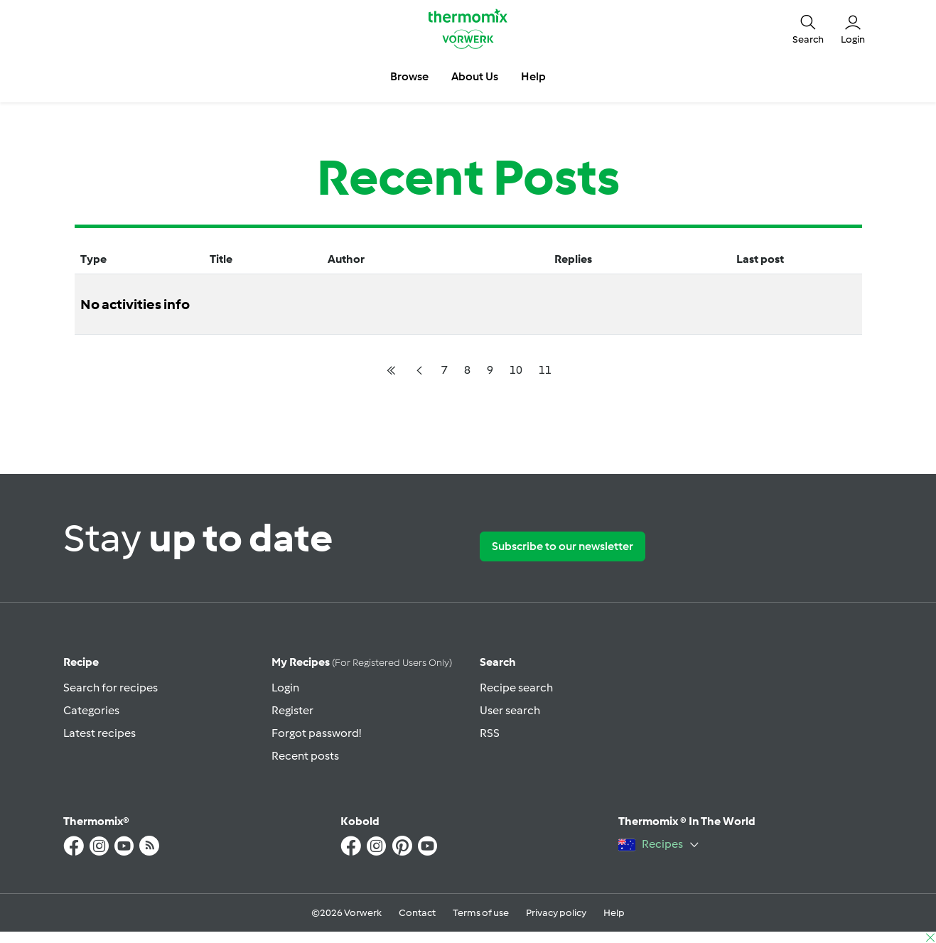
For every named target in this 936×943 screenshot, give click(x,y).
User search (510, 710)
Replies (573, 259)
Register (292, 710)
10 (516, 370)
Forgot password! (316, 733)
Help (614, 913)
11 (545, 370)
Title (221, 259)
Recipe (81, 662)
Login (285, 687)
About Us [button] (474, 76)
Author (346, 259)
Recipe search (516, 687)
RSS (490, 733)
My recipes (361, 662)
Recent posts (305, 756)
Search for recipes (110, 687)
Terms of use (481, 913)
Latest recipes (99, 733)
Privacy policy (556, 913)
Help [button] (533, 76)
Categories (91, 710)
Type (93, 259)
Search (498, 662)
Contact (417, 913)
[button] (808, 28)
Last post (760, 259)
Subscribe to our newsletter (562, 546)
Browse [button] (409, 76)
